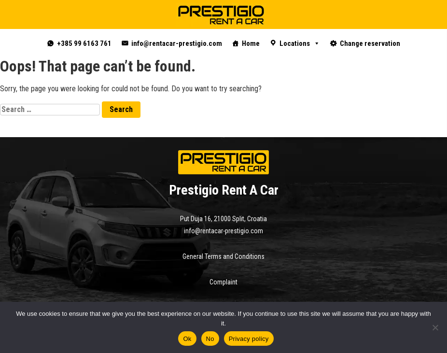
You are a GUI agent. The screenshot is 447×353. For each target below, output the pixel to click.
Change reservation (370, 43)
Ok (187, 338)
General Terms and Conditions (223, 256)
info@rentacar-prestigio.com (176, 43)
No (210, 338)
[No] (435, 327)
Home (251, 43)
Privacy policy (249, 338)
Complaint (223, 282)
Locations (299, 43)
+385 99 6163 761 (84, 43)
